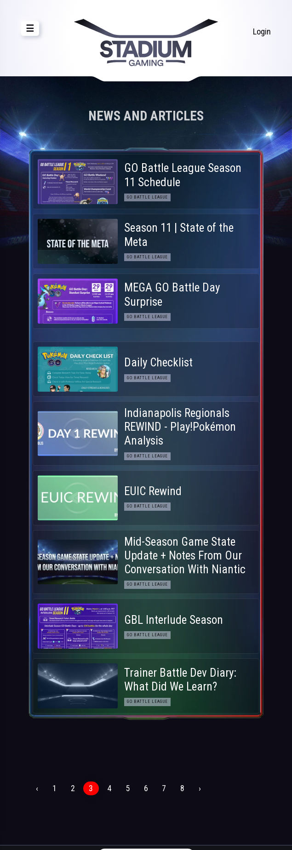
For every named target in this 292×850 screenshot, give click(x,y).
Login (262, 31)
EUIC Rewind (153, 491)
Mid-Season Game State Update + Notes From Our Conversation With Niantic (185, 555)
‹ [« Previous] (37, 788)
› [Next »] (200, 788)
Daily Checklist (158, 362)
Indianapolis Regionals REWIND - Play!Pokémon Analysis (180, 426)
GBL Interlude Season (173, 620)
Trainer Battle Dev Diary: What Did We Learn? (180, 679)
